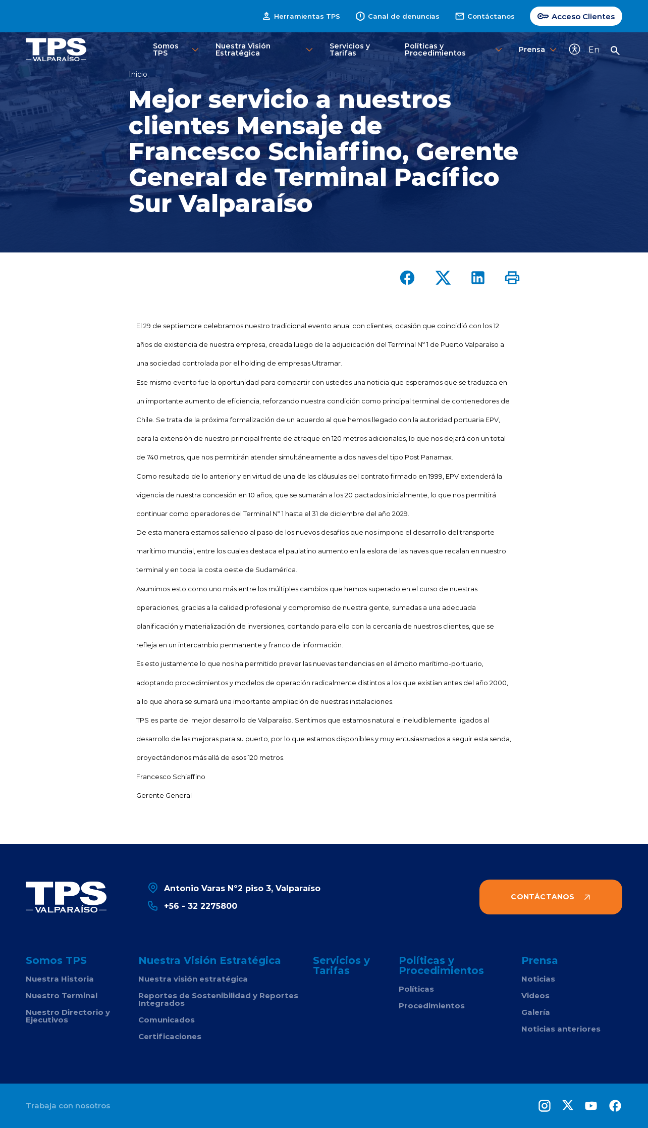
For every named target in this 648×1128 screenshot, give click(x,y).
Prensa (536, 49)
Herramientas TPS (300, 16)
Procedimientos (432, 1005)
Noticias (538, 979)
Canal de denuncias (397, 16)
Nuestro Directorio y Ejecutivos (68, 1015)
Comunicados (166, 1019)
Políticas (416, 989)
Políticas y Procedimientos (454, 49)
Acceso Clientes (576, 16)
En (594, 49)
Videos (535, 995)
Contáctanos (485, 16)
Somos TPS (177, 49)
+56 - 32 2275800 (192, 905)
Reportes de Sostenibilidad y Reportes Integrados (218, 999)
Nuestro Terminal (61, 995)
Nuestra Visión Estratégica (264, 49)
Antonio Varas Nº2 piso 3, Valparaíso (233, 888)
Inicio (138, 74)
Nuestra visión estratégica (193, 979)
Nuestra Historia (60, 979)
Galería (535, 1012)
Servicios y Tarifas (350, 49)
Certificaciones (169, 1036)
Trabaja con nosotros (68, 1105)
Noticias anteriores (561, 1029)
